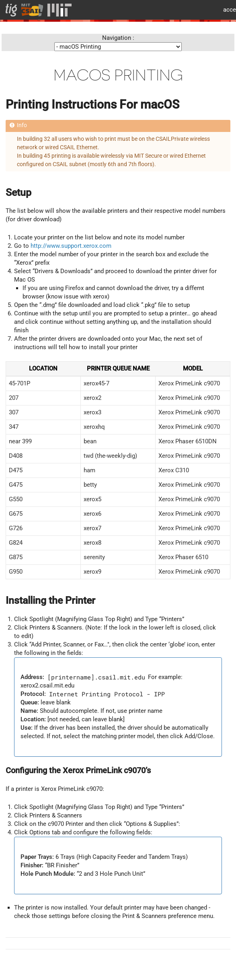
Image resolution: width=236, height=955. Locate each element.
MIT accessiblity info (226, 10)
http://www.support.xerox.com (71, 245)
